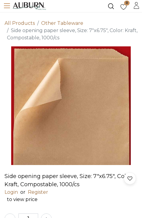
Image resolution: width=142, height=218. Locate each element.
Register (38, 192)
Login (11, 192)
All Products (20, 23)
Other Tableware (62, 23)
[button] (130, 178)
